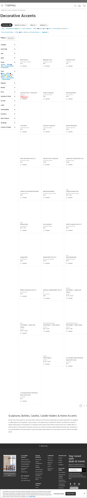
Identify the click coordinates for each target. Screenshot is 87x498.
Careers (49, 452)
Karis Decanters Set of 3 (31, 154)
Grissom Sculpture (51, 122)
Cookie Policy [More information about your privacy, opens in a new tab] (32, 496)
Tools (36, 474)
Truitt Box (27, 122)
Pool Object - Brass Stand (75, 347)
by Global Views (71, 156)
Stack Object (28, 379)
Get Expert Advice (25, 466)
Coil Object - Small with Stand (52, 316)
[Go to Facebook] (71, 470)
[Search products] (75, 5)
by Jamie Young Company (51, 188)
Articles (60, 444)
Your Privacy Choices (24, 455)
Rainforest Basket (51, 186)
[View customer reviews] (74, 473)
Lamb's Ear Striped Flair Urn (76, 154)
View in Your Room (38, 464)
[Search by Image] (79, 6)
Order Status (24, 458)
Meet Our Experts (50, 449)
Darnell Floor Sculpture (52, 154)
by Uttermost (70, 93)
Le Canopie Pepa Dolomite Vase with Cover (53, 380)
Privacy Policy (72, 463)
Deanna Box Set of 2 (73, 249)
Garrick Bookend (72, 122)
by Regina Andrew (28, 283)
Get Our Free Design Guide (9, 460)
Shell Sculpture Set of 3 (31, 249)
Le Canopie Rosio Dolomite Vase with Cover (76, 380)
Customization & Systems (39, 461)
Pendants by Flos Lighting (62, 471)
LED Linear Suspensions (61, 474)
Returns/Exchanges (25, 448)
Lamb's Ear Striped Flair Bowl (31, 187)
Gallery (60, 446)
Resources (37, 476)
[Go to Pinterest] (75, 470)
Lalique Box (49, 249)
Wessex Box (49, 218)
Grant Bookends (29, 281)
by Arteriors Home (49, 61)
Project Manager (37, 452)
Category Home (4, 10)
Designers (61, 451)
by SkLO (25, 319)
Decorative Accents (22, 10)
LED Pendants (62, 458)
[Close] (84, 493)
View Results (14, 38)
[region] (43, 493)
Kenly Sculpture (50, 90)
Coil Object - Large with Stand (31, 316)
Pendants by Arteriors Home (62, 467)
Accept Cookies (70, 493)
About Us (50, 444)
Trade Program (39, 456)
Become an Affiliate (50, 455)
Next (86, 391)
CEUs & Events (38, 458)
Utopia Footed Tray (73, 186)
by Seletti (69, 61)
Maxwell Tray (49, 59)
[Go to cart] (84, 5)
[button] (2, 5)
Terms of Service (82, 463)
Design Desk (38, 446)
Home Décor (15, 10)
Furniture (10, 10)
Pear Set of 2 (28, 59)
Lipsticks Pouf (71, 59)
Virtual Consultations (38, 448)
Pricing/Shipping (25, 450)
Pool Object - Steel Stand (75, 315)
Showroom (50, 446)
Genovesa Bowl (72, 90)
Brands (60, 448)
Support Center (25, 446)
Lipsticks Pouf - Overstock (32, 90)
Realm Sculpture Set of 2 (53, 281)
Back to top (43, 432)
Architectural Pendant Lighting (62, 462)
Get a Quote (24, 464)
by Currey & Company (29, 61)
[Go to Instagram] (79, 470)
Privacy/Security (25, 452)
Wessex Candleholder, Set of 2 (75, 282)
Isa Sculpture (71, 218)
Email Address (73, 456)
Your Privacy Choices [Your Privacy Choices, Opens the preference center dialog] (59, 493)
